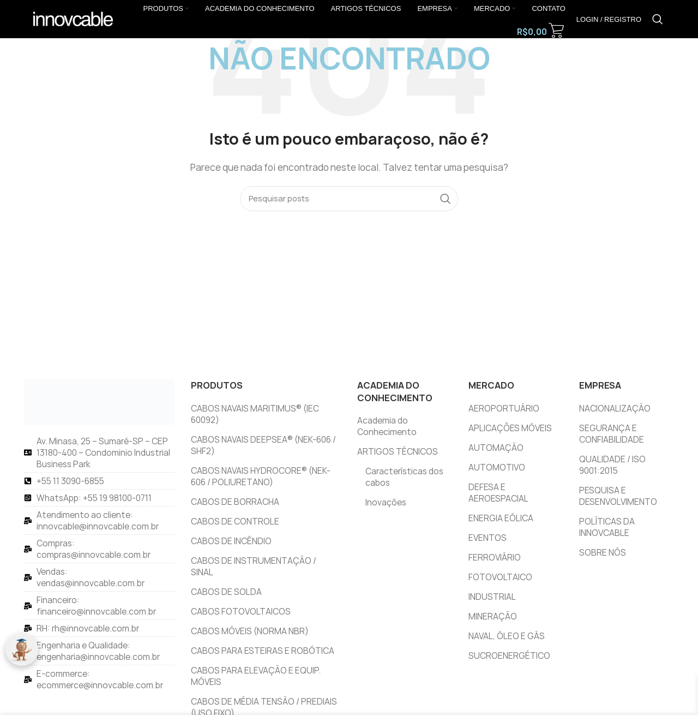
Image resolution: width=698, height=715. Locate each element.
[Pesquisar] (658, 19)
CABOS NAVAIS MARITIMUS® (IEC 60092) (255, 414)
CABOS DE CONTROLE (235, 521)
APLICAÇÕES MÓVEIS (510, 428)
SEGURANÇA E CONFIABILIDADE (611, 433)
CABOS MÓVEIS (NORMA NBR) (250, 631)
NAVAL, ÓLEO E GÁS (506, 636)
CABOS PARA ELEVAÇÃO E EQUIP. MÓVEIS (256, 676)
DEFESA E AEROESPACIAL (498, 492)
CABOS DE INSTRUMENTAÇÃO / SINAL (253, 566)
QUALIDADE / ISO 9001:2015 (612, 465)
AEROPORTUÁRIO (503, 408)
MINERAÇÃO (492, 616)
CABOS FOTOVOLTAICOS (241, 611)
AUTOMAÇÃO (496, 448)
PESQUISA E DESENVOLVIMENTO (618, 496)
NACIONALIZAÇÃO (615, 408)
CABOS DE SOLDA (226, 592)
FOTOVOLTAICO (500, 577)
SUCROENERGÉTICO (509, 656)
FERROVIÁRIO (494, 557)
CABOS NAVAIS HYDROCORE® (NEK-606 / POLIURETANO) (260, 476)
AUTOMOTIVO (496, 467)
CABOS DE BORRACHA (235, 502)
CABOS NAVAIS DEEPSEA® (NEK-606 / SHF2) (263, 445)
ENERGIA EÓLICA (500, 518)
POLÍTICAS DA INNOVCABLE (607, 527)
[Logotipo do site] (73, 18)
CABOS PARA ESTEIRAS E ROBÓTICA (262, 651)
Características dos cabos (404, 477)
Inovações (385, 502)
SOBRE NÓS (602, 552)
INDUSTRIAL (492, 597)
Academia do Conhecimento (387, 426)
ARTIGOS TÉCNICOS (397, 451)
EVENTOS (487, 538)
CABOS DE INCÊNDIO (231, 541)
